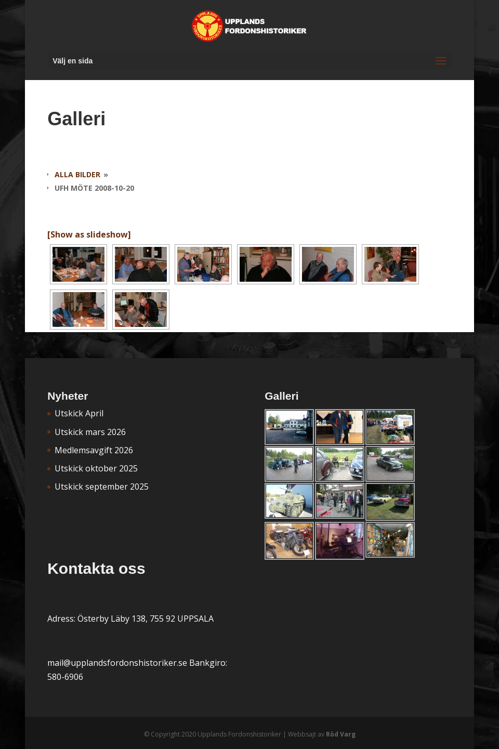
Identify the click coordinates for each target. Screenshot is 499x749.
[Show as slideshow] (89, 234)
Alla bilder (77, 174)
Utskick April (79, 413)
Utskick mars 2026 (90, 432)
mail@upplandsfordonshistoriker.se (117, 662)
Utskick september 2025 (102, 486)
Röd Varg (341, 734)
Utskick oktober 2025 (96, 468)
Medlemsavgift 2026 (94, 450)
